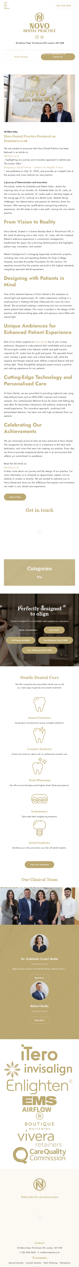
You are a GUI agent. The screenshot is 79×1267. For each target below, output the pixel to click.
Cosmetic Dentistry (33, 1262)
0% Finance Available (20, 640)
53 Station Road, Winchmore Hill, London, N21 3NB (39, 1247)
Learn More (54, 630)
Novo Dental (41, 342)
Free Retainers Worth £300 (56, 640)
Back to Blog (15, 497)
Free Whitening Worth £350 (39, 650)
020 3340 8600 (63, 5)
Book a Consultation (28, 630)
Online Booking (21, 56)
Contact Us (58, 56)
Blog (39, 50)
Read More (39, 977)
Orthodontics (65, 1262)
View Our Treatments (39, 864)
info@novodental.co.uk (50, 1252)
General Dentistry (16, 1262)
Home (30, 50)
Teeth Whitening (50, 1262)
